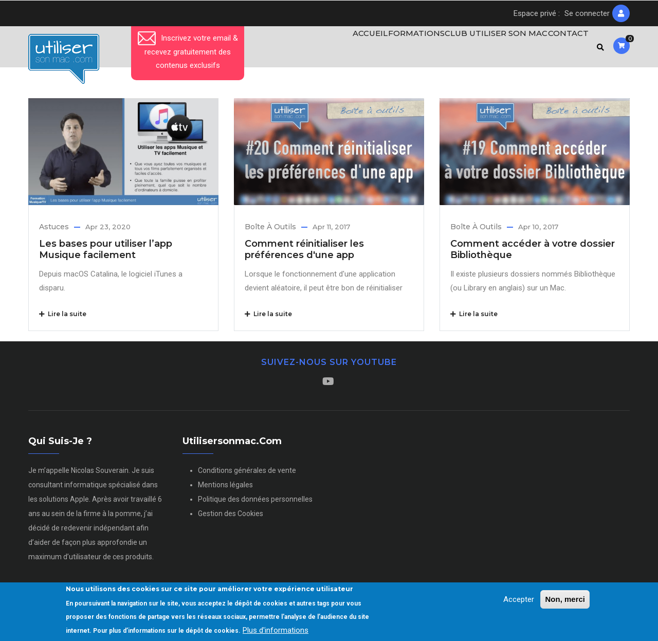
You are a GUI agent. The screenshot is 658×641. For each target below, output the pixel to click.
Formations (405, 48)
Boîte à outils (270, 230)
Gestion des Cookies (230, 518)
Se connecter (587, 13)
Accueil (353, 48)
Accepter (518, 600)
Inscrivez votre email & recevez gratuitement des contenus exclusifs (188, 51)
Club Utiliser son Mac (489, 48)
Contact (564, 48)
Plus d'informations (275, 630)
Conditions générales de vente (247, 475)
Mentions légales (225, 489)
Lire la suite (62, 318)
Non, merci (565, 599)
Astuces (54, 230)
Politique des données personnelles (255, 504)
